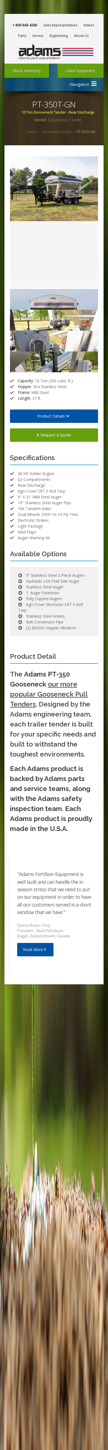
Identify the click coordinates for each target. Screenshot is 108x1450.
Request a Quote (54, 435)
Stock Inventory (27, 70)
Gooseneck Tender (57, 131)
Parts (22, 35)
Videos (88, 25)
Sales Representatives (60, 25)
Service (37, 35)
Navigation (83, 84)
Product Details (54, 416)
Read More (35, 949)
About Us (81, 35)
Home (32, 131)
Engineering (59, 35)
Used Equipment (80, 70)
